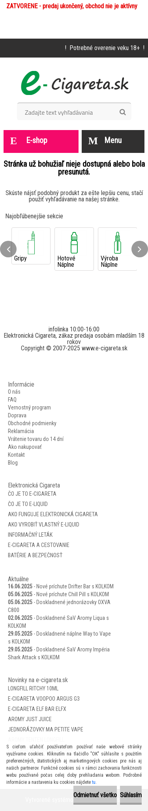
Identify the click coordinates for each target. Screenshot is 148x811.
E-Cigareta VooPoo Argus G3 (44, 699)
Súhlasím (131, 795)
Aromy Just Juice (30, 719)
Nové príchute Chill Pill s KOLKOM (72, 594)
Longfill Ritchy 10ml (33, 688)
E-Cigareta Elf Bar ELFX (37, 709)
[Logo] (74, 82)
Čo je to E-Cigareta (32, 494)
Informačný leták (30, 535)
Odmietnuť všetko (95, 795)
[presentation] (8, 249)
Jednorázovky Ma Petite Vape (45, 729)
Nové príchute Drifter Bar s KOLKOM (75, 586)
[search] (122, 112)
